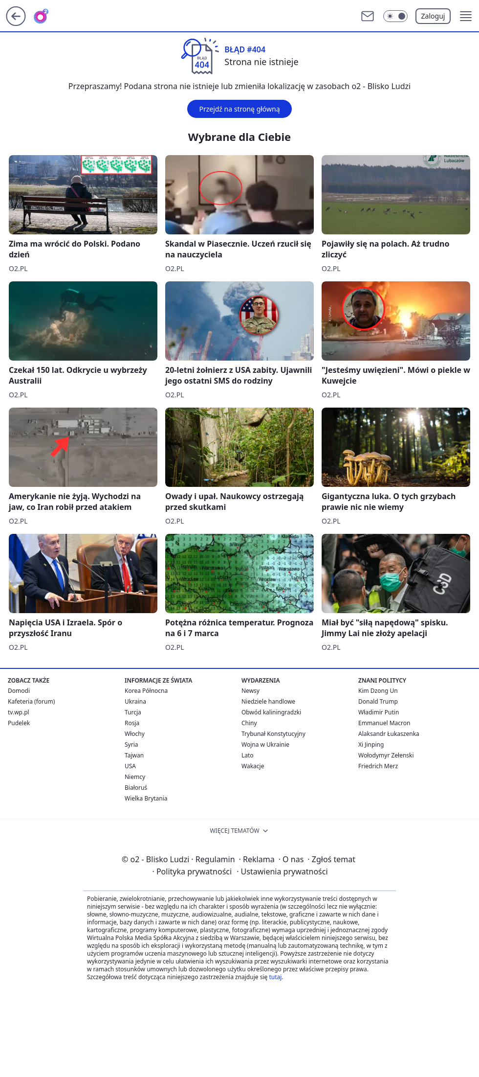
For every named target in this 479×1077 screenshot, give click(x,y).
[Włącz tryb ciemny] (395, 16)
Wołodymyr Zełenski (386, 755)
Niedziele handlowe (268, 701)
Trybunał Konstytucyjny (273, 734)
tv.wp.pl (18, 712)
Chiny (249, 723)
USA (130, 766)
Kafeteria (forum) (31, 701)
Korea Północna (146, 691)
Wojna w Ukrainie (265, 744)
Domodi (19, 691)
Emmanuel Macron (384, 723)
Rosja (132, 723)
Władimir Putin (378, 712)
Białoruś (136, 787)
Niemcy (135, 777)
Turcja (133, 712)
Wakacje (252, 766)
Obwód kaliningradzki (271, 712)
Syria (131, 744)
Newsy (250, 691)
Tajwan (134, 755)
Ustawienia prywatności (282, 871)
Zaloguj (433, 16)
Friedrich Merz (378, 766)
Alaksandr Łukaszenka (388, 734)
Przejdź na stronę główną (239, 109)
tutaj (275, 977)
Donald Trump (378, 701)
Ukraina (135, 701)
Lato (247, 755)
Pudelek (19, 723)
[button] (466, 16)
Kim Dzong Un (378, 691)
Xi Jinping (371, 744)
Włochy (135, 734)
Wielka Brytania (146, 798)
